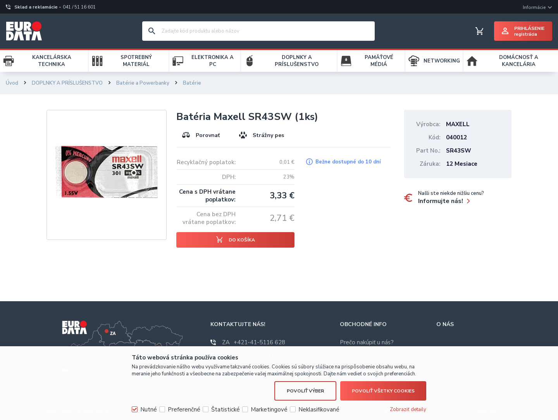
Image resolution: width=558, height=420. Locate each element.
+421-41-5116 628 (253, 342)
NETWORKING (442, 60)
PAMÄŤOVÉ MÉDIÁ (379, 61)
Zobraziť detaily (408, 409)
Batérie (192, 83)
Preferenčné (184, 409)
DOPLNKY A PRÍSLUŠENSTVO (297, 61)
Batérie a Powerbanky (142, 83)
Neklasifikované (318, 409)
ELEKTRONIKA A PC (212, 61)
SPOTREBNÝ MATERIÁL (136, 61)
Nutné (148, 409)
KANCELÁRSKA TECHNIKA (51, 61)
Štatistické (225, 409)
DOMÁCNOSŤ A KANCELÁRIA (518, 61)
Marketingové (269, 409)
